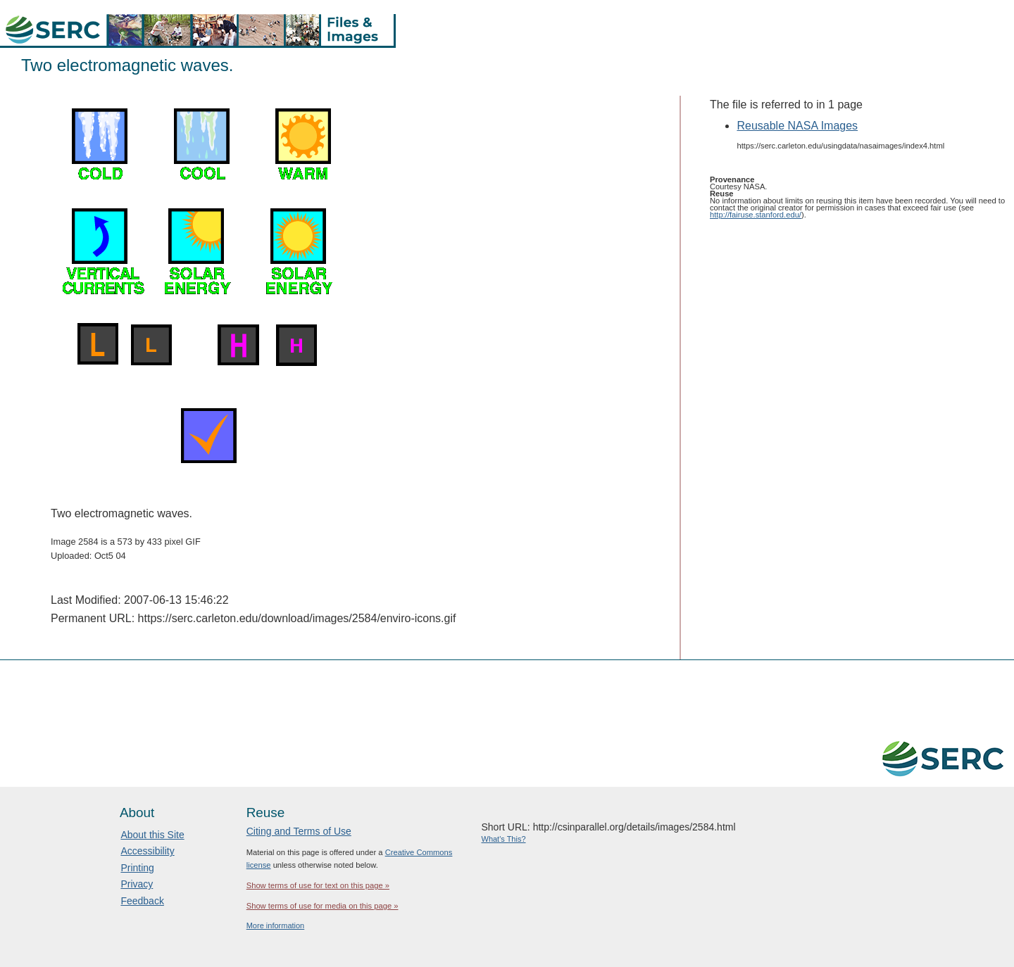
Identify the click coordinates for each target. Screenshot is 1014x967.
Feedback (141, 900)
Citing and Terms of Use (298, 831)
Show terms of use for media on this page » (322, 906)
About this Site (152, 834)
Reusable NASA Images (797, 126)
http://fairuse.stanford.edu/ (755, 214)
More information (275, 925)
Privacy (136, 884)
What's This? (504, 839)
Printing (137, 867)
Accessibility (147, 851)
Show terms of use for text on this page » (317, 885)
